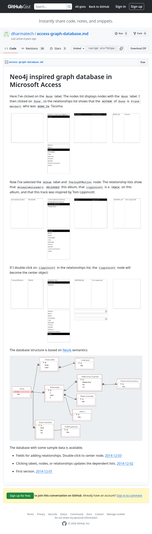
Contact (99, 514)
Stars (58, 48)
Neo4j (67, 350)
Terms (30, 514)
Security (52, 514)
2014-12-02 (125, 463)
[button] (121, 48)
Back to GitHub (99, 6)
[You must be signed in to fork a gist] (140, 33)
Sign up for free (20, 496)
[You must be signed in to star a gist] (121, 33)
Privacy (41, 514)
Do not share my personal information (76, 517)
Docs (89, 514)
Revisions (33, 48)
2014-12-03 (113, 455)
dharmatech (22, 33)
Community (76, 514)
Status (63, 514)
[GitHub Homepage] (64, 523)
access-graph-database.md (62, 33)
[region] (76, 274)
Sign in (121, 6)
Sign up (136, 6)
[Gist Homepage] (19, 6)
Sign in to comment (129, 495)
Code (10, 48)
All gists (80, 6)
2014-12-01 (44, 471)
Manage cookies (116, 514)
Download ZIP (138, 48)
